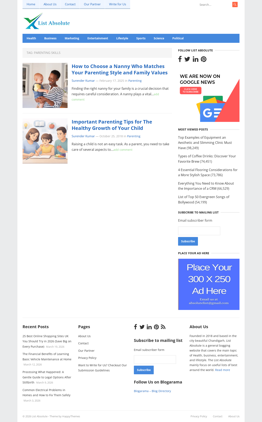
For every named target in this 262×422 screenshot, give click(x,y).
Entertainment (97, 38)
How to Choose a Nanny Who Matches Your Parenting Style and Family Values (120, 69)
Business (50, 38)
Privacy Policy (87, 358)
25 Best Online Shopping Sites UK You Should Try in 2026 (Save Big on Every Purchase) (47, 341)
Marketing (72, 38)
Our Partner (92, 4)
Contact (70, 4)
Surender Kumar (83, 80)
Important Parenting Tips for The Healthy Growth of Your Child (112, 124)
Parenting (135, 81)
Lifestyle (122, 38)
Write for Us (117, 4)
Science (159, 38)
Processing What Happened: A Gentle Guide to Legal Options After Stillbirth (47, 377)
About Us (50, 4)
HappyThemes (71, 416)
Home (31, 4)
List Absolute (39, 416)
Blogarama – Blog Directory (152, 391)
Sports (141, 38)
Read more (222, 370)
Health (31, 38)
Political (178, 38)
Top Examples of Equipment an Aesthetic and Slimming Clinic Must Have (205, 142)
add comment (122, 150)
